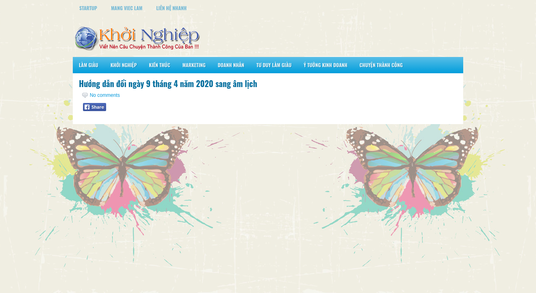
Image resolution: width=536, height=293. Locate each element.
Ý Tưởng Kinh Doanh (325, 64)
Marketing (193, 64)
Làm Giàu (88, 64)
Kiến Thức (159, 64)
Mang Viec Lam (126, 7)
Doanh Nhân (231, 64)
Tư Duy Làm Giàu (274, 64)
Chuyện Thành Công (381, 64)
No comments (105, 95)
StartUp (88, 7)
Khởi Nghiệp (124, 64)
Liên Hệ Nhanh (171, 7)
